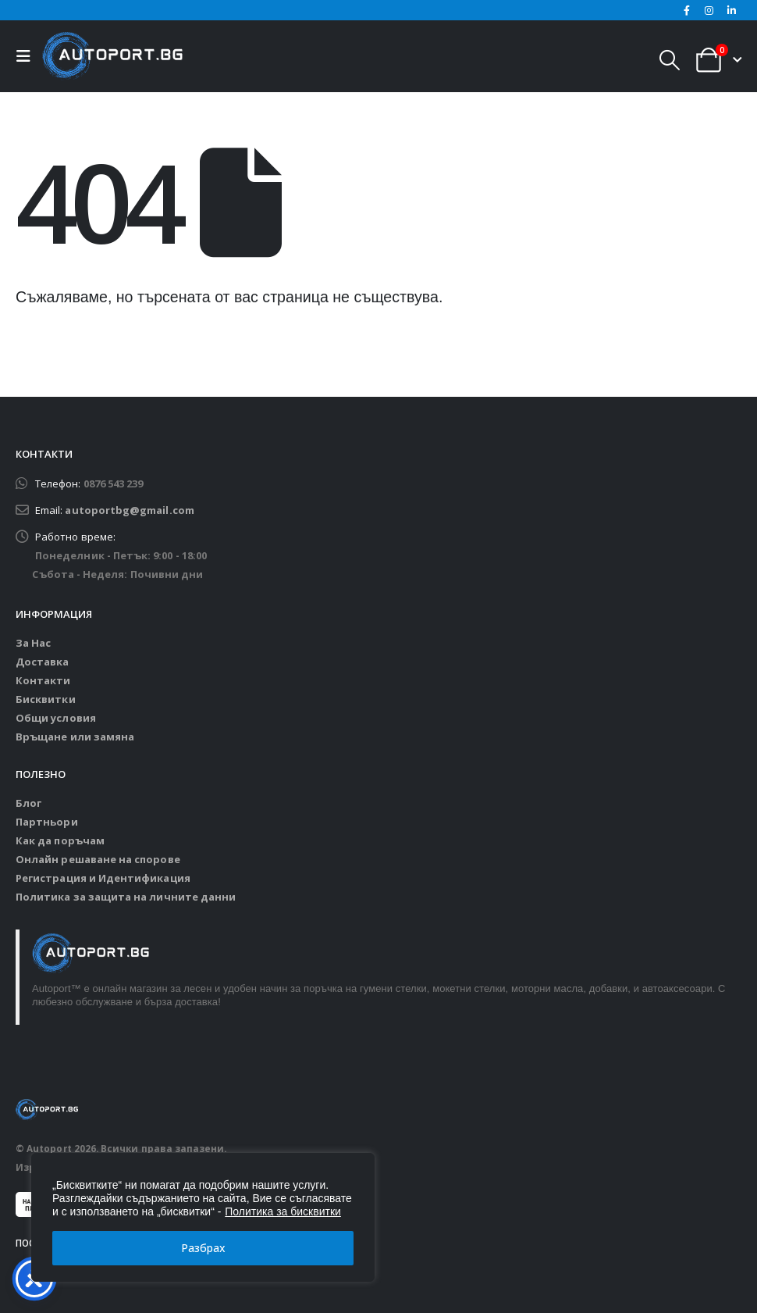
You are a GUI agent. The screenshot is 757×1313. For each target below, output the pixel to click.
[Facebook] (687, 10)
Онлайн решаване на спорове (98, 859)
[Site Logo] (112, 56)
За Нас (33, 643)
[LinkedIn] (731, 10)
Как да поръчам (60, 840)
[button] (27, 56)
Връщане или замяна (75, 737)
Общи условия (56, 718)
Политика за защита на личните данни (126, 897)
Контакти (43, 680)
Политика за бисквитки (283, 1211)
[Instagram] (709, 10)
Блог (28, 803)
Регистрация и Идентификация (103, 878)
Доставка (42, 662)
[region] (203, 1217)
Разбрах (203, 1247)
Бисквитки (46, 699)
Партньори (47, 822)
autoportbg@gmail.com (129, 510)
